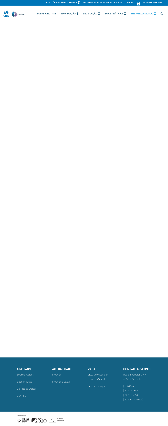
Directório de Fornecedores (61, 2)
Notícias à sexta (61, 381)
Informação (68, 13)
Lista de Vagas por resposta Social (103, 2)
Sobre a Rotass (46, 13)
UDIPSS (129, 2)
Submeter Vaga (96, 385)
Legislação (90, 13)
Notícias (57, 374)
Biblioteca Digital (142, 13)
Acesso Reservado (149, 3)
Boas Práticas (114, 13)
